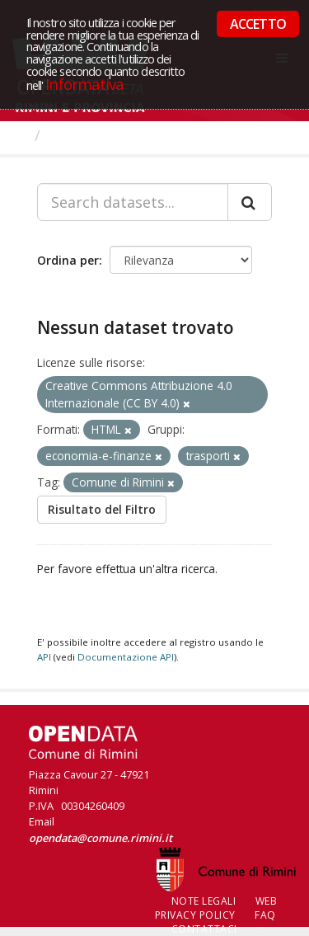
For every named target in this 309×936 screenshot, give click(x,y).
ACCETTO (258, 24)
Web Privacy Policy (216, 908)
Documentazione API (125, 657)
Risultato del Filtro (102, 509)
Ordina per (68, 260)
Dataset (78, 135)
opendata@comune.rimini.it (100, 837)
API (44, 657)
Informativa (84, 83)
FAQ (265, 915)
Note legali (203, 901)
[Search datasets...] (132, 202)
